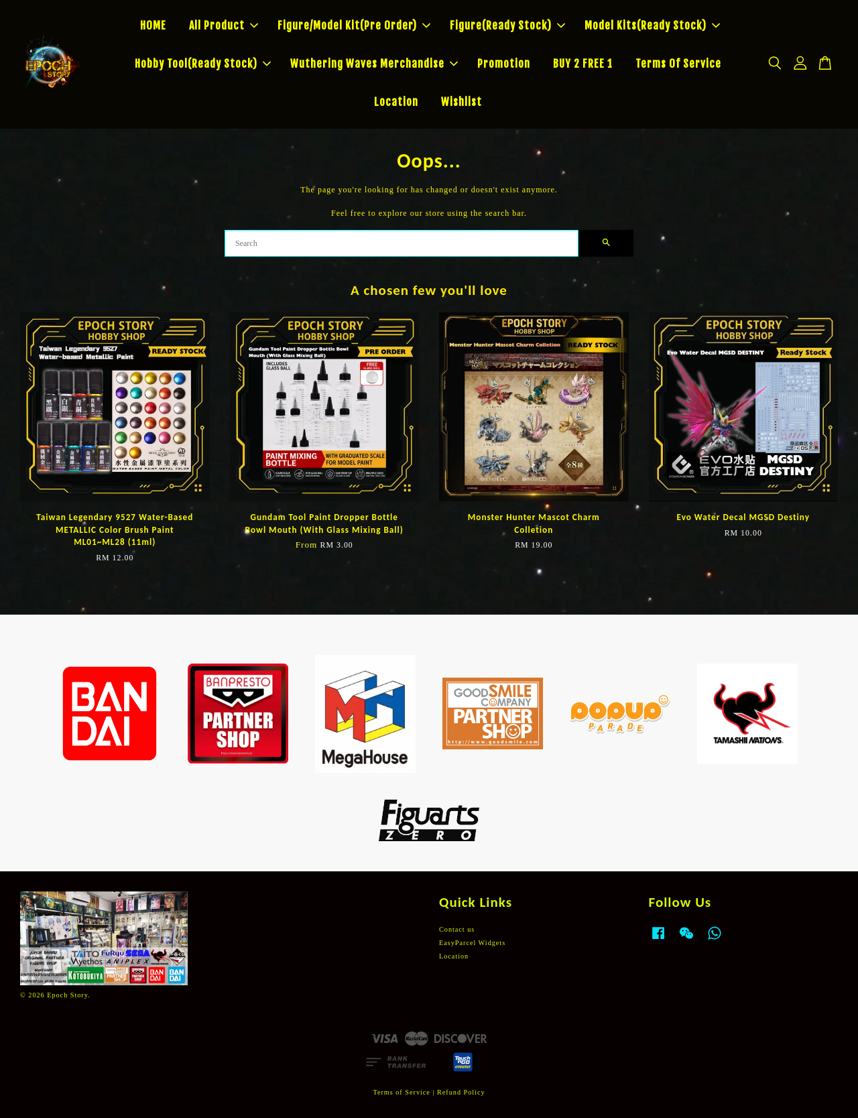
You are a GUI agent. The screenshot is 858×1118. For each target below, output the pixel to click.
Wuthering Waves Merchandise (374, 63)
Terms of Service (401, 1092)
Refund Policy (461, 1092)
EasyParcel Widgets (472, 942)
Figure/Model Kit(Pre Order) (354, 25)
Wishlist (461, 102)
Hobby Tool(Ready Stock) (203, 63)
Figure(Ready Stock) (507, 25)
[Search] (401, 243)
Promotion (503, 63)
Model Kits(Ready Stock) (652, 25)
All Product (223, 25)
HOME (153, 25)
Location (396, 102)
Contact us (457, 929)
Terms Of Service (678, 63)
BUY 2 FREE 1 (583, 63)
